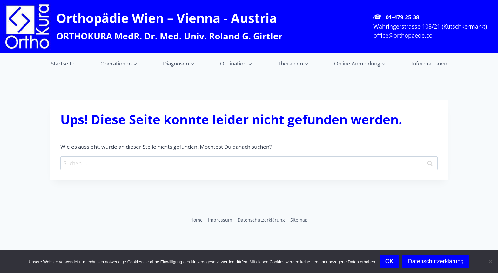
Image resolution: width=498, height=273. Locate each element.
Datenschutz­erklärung (261, 220)
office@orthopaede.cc (403, 35)
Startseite (63, 63)
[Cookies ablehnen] (490, 261)
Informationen (429, 63)
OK (389, 261)
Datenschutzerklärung (436, 261)
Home (196, 220)
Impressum (220, 220)
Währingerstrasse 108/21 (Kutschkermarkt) (430, 26)
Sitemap (299, 220)
